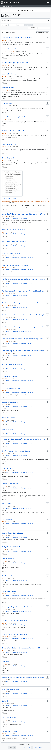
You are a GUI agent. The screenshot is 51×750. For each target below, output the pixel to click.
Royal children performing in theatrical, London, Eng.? (20, 303)
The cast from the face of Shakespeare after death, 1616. (21, 648)
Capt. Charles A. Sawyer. (10, 402)
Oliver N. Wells (7, 504)
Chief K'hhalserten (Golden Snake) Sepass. (16, 451)
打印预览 (4, 25)
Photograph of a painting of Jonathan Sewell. (17, 607)
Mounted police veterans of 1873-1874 (15, 265)
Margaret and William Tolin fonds (13, 130)
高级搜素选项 (6, 21)
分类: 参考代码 (31, 28)
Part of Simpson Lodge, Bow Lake (13, 229)
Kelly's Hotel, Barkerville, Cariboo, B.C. (15, 241)
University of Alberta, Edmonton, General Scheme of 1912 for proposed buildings (23, 214)
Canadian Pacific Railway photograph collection (18, 37)
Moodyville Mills (7, 429)
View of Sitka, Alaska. (9, 718)
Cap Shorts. (6, 662)
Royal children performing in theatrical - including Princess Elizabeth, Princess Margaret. (23, 327)
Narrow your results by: (25, 10)
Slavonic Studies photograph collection (15, 62)
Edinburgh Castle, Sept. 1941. (12, 388)
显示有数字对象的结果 (42, 32)
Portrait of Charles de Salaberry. (13, 364)
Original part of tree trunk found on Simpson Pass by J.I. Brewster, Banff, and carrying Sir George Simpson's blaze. (23, 677)
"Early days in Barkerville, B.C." (12, 547)
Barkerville (5, 701)
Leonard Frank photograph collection (14, 117)
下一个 (40, 747)
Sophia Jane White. (8, 559)
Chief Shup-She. (7, 468)
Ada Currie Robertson (9, 576)
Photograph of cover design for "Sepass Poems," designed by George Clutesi (23, 439)
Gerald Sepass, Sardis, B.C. (11, 484)
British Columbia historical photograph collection (19, 218)
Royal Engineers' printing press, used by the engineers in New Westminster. (23, 279)
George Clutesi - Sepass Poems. (12, 533)
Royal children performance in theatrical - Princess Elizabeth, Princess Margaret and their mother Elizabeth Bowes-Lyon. (23, 315)
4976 (35, 747)
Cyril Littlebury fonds (9, 198)
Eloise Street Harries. (9, 591)
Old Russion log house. (9, 731)
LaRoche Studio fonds (9, 74)
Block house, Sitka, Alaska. (11, 689)
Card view (20, 25)
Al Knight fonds (7, 103)
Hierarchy (12, 25)
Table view (28, 25)
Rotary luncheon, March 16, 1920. (13, 253)
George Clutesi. (7, 519)
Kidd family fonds (8, 88)
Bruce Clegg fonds (8, 158)
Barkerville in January (9, 417)
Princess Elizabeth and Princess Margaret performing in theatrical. (23, 339)
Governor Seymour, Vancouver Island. (15, 620)
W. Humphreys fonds (9, 49)
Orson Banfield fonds (9, 144)
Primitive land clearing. (9, 376)
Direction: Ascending (43, 28)
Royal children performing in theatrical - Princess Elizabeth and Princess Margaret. (23, 291)
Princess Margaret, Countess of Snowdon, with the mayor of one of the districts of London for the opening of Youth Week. (23, 351)
